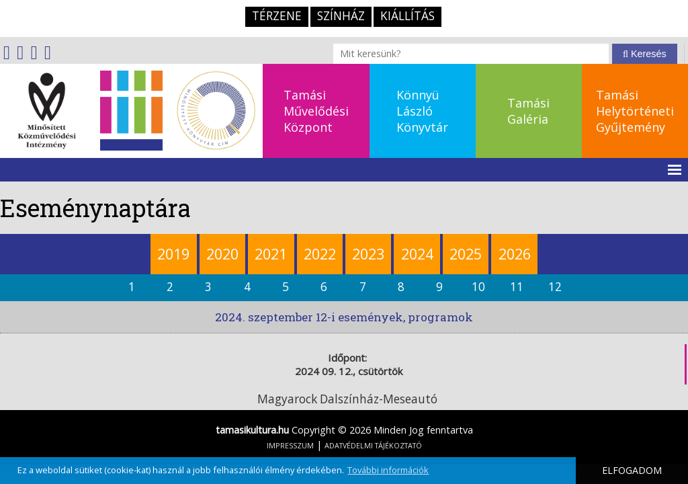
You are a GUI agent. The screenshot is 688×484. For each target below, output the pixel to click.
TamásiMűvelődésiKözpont (316, 111)
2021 (271, 254)
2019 (173, 254)
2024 (417, 254)
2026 (515, 254)
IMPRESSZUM (290, 445)
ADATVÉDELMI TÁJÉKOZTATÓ (373, 445)
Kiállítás (407, 16)
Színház (341, 16)
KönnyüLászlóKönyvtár (422, 111)
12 (555, 286)
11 (516, 286)
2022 (320, 254)
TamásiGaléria (528, 111)
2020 (222, 254)
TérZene (277, 16)
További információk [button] (388, 470)
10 (478, 286)
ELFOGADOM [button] (632, 470)
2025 (465, 254)
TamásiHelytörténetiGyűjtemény (635, 111)
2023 (368, 254)
